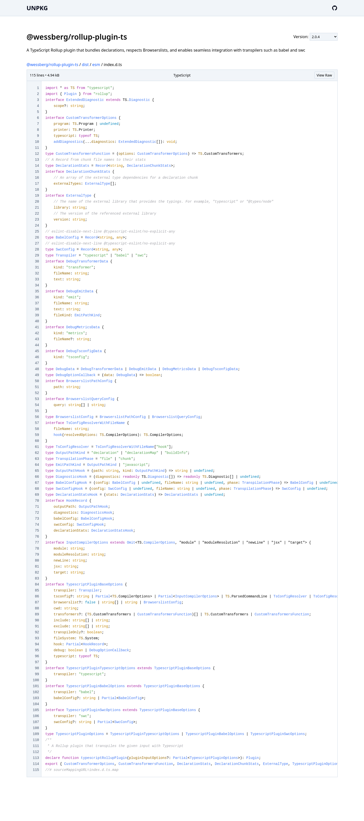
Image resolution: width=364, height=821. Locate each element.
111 (36, 746)
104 (36, 704)
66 (37, 477)
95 (37, 650)
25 (37, 232)
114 (36, 764)
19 (37, 196)
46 (37, 357)
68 (37, 489)
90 (37, 620)
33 (37, 279)
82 (37, 573)
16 (37, 178)
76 (37, 537)
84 (37, 584)
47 (37, 363)
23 (37, 220)
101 (36, 686)
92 (37, 632)
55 (37, 411)
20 (37, 202)
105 (36, 710)
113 (36, 758)
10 (37, 142)
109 (36, 734)
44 (37, 345)
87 (37, 602)
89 (37, 614)
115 (36, 770)
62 (37, 453)
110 (36, 740)
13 (37, 160)
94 (37, 644)
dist (85, 64)
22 (37, 214)
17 (37, 184)
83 (37, 578)
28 (37, 249)
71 (37, 507)
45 (37, 351)
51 (37, 387)
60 (37, 441)
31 (37, 267)
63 (37, 459)
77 (37, 543)
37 (37, 303)
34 (37, 285)
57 (37, 423)
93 (37, 638)
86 (37, 596)
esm (96, 64)
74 (37, 525)
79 (37, 555)
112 (36, 752)
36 (37, 297)
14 (37, 166)
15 (37, 172)
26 (37, 238)
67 (37, 483)
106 (36, 716)
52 (37, 393)
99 (37, 674)
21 (37, 208)
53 (37, 399)
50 (37, 381)
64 (37, 465)
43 (37, 339)
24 (37, 226)
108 (36, 728)
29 (37, 255)
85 (37, 590)
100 (36, 680)
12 (37, 154)
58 (37, 429)
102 (36, 692)
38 (37, 309)
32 (37, 273)
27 (37, 244)
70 (37, 501)
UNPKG (37, 8)
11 (37, 148)
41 (37, 327)
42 (37, 333)
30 (37, 261)
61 (37, 447)
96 (37, 656)
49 (37, 375)
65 (37, 471)
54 (37, 405)
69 (37, 495)
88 (37, 608)
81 (37, 567)
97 (37, 662)
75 (37, 531)
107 (36, 722)
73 (37, 519)
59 (37, 435)
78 (37, 549)
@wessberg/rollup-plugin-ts (52, 64)
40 (37, 321)
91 (37, 626)
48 (37, 369)
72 (37, 513)
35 (37, 291)
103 (36, 698)
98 (37, 668)
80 (37, 561)
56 (37, 417)
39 (37, 315)
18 (37, 190)
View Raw (324, 75)
